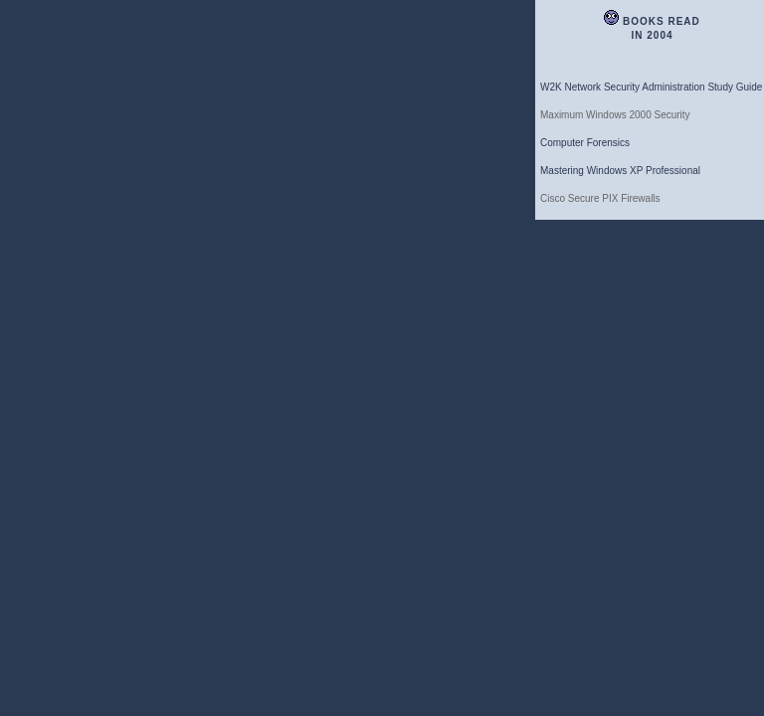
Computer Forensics (585, 142)
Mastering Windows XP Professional (620, 170)
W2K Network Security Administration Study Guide (651, 87)
